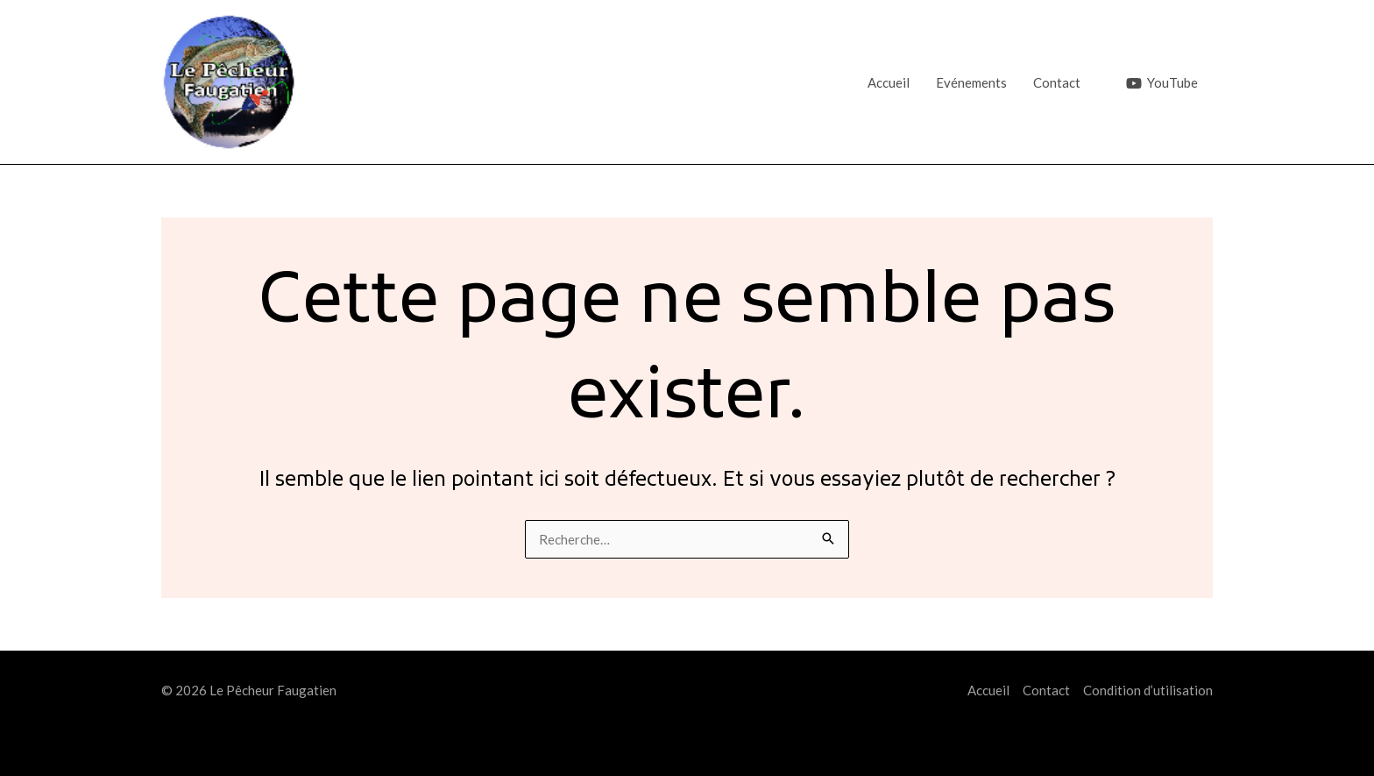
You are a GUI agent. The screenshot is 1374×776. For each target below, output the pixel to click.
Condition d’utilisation (1148, 690)
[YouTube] (1162, 83)
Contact (1056, 82)
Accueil (889, 82)
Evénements (971, 82)
